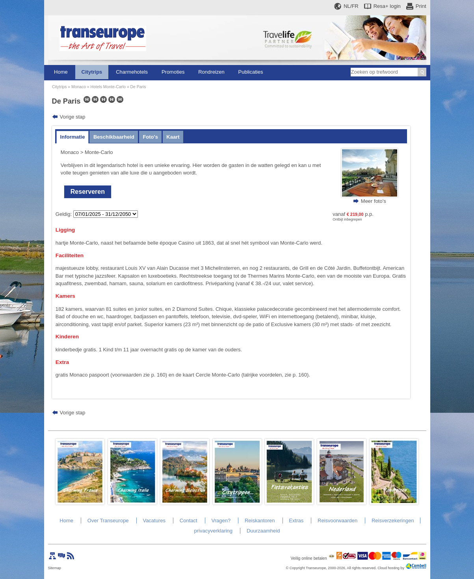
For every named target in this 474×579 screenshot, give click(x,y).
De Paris (138, 87)
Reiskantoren (260, 520)
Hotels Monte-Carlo (108, 87)
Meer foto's (373, 201)
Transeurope (316, 568)
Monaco (78, 87)
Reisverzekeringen (393, 520)
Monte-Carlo (99, 152)
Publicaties (250, 72)
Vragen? (220, 520)
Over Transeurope (108, 520)
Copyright (297, 568)
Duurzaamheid (263, 531)
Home (61, 72)
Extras (296, 520)
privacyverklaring (213, 531)
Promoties (173, 72)
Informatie (72, 137)
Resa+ (387, 6)
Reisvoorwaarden (337, 520)
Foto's (150, 137)
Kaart (172, 137)
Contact (188, 520)
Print (421, 6)
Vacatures (154, 520)
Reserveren (88, 191)
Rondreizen (211, 72)
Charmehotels (132, 72)
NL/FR (351, 6)
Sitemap (54, 568)
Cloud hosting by (390, 568)
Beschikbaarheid (113, 137)
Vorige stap (73, 117)
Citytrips (92, 72)
